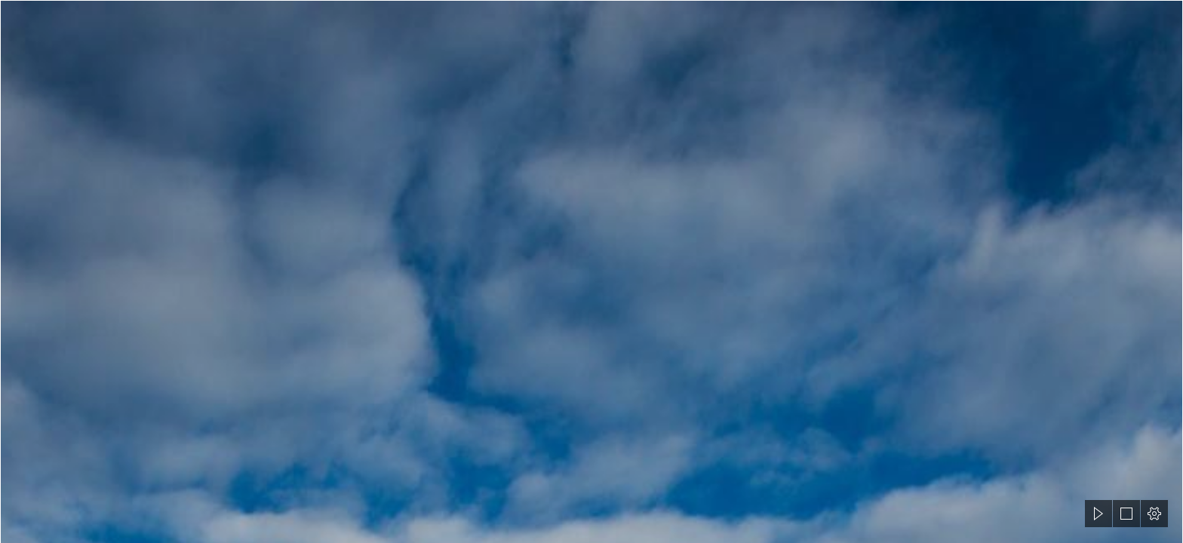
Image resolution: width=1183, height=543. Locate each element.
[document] (591, 271)
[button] (1098, 513)
